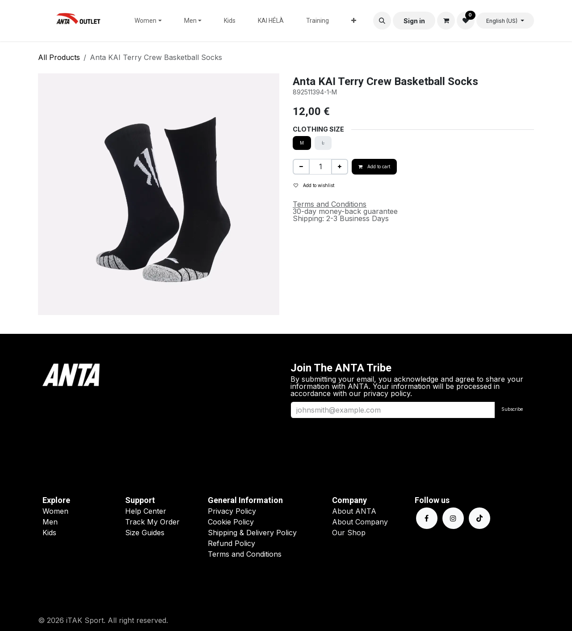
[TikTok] (479, 518)
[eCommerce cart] (446, 21)
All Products (59, 57)
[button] (382, 21)
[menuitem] (148, 20)
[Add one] (339, 166)
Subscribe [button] (512, 409)
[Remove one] (301, 166)
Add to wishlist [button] (314, 185)
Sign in (414, 21)
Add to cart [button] (374, 166)
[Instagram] (453, 518)
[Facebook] (426, 518)
